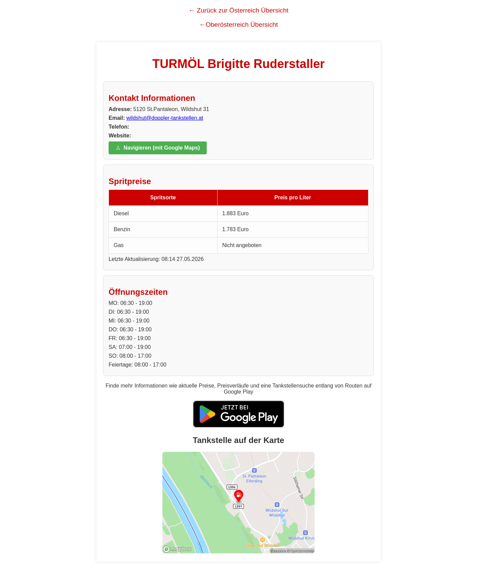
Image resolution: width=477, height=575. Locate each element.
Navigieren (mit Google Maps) (157, 148)
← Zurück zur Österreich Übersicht (238, 10)
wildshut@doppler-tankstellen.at (164, 118)
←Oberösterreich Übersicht (238, 24)
